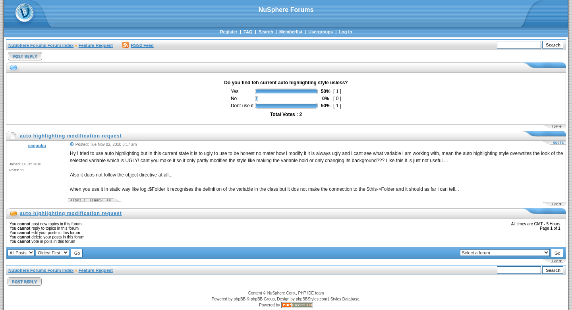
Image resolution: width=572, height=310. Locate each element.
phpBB (239, 299)
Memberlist (290, 31)
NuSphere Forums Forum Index (40, 45)
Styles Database (344, 299)
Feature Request (96, 45)
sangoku (37, 145)
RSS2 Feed (137, 45)
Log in (345, 31)
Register (229, 31)
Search (266, 31)
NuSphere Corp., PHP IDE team (295, 293)
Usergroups (320, 31)
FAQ (248, 31)
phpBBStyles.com (311, 299)
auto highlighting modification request (71, 213)
